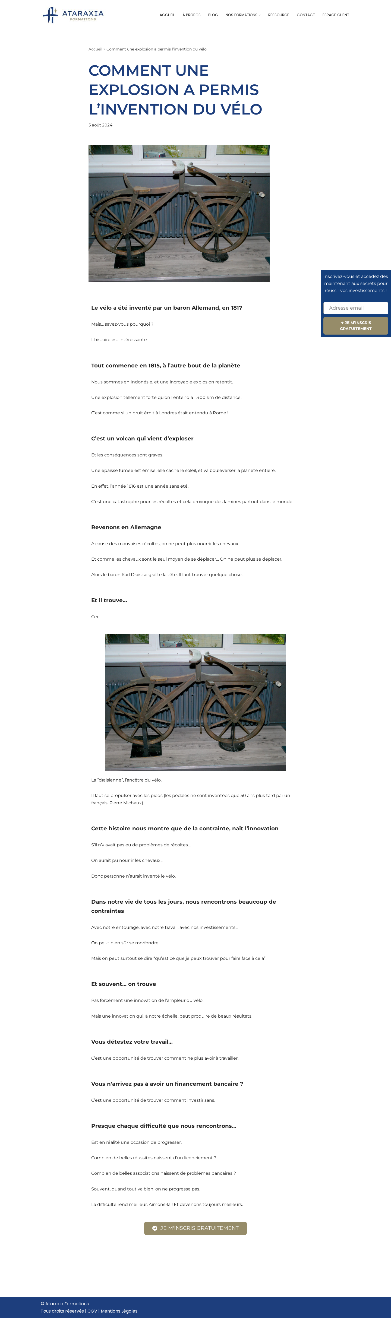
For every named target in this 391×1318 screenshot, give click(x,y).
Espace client (336, 15)
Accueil (167, 15)
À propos (191, 15)
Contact (306, 15)
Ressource (278, 15)
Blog (213, 15)
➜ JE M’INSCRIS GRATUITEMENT (356, 325)
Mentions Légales (119, 1311)
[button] (260, 15)
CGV (92, 1311)
